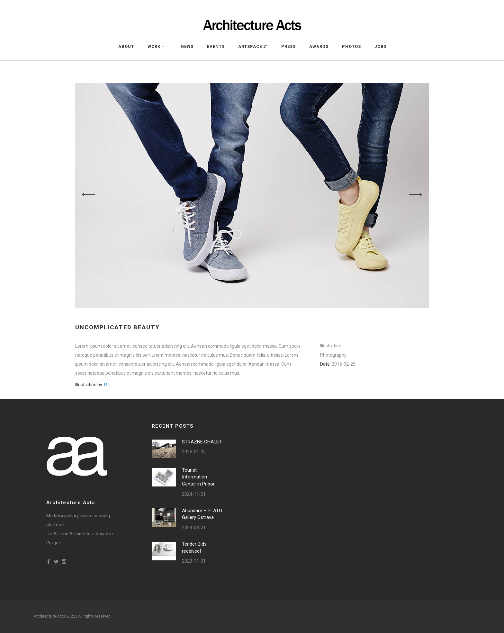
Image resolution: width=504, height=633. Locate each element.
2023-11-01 (194, 561)
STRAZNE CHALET (202, 442)
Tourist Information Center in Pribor (198, 477)
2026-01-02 (194, 451)
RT (107, 384)
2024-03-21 (194, 527)
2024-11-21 (194, 494)
